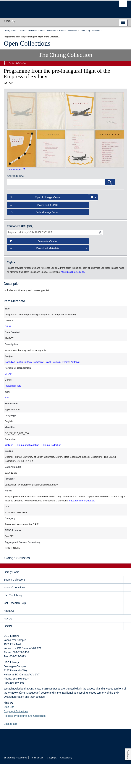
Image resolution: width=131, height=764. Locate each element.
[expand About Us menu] (127, 611)
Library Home (11, 572)
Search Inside (15, 176)
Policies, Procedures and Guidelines (25, 715)
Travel (47, 362)
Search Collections (14, 579)
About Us (9, 610)
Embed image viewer (35, 212)
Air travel (75, 362)
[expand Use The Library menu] (127, 595)
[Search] (110, 182)
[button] (18, 723)
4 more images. (16, 169)
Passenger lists (13, 385)
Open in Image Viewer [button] (35, 197)
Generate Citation (34, 241)
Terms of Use (36, 757)
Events (65, 362)
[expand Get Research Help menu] (127, 603)
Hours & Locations (14, 587)
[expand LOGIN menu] (127, 626)
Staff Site (9, 706)
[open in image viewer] (21, 110)
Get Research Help (15, 602)
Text (7, 397)
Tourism (56, 362)
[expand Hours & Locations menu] (127, 587)
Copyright (51, 757)
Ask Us (8, 618)
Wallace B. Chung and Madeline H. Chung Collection (33, 445)
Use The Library (13, 595)
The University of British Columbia (47, 8)
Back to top (12, 723)
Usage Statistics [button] (17, 558)
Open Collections (27, 43)
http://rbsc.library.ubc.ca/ (82, 500)
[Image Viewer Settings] (93, 197)
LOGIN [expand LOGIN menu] (8, 626)
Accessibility (66, 757)
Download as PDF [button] (34, 205)
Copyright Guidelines (16, 711)
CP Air (8, 326)
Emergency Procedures (15, 757)
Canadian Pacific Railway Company (24, 362)
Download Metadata (48, 248)
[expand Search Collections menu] (127, 580)
